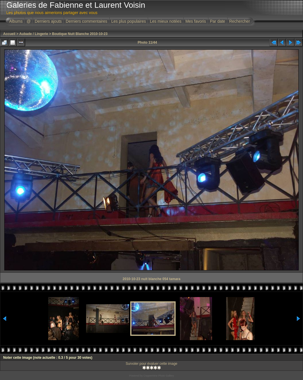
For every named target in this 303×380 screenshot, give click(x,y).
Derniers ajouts (48, 21)
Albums (16, 21)
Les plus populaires (128, 21)
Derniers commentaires (86, 21)
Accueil (9, 34)
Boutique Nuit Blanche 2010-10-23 (79, 34)
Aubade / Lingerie (33, 34)
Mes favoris (195, 21)
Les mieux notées (165, 21)
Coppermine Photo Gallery (158, 375)
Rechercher (239, 21)
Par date (217, 21)
